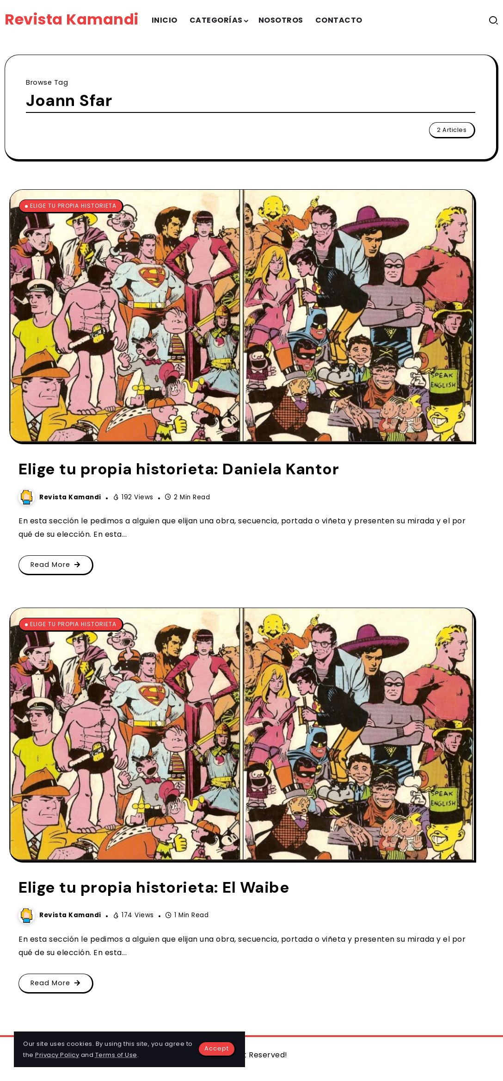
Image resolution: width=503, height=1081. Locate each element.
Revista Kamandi (72, 19)
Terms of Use (116, 1054)
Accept (216, 1048)
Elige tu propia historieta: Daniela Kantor (178, 469)
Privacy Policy (57, 1054)
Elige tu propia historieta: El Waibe (153, 887)
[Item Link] (242, 316)
